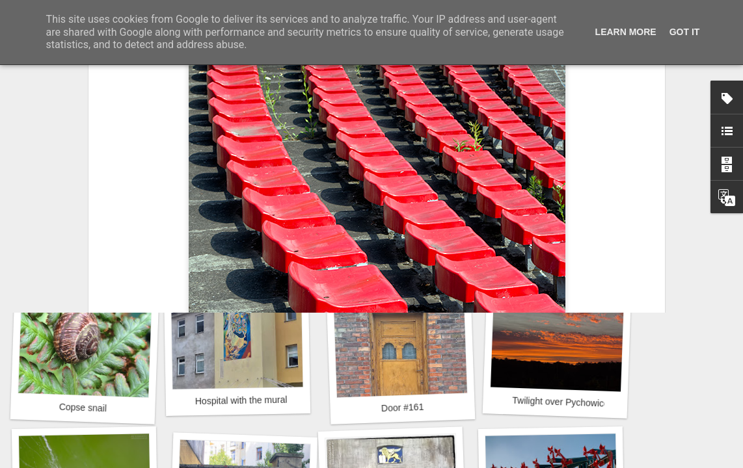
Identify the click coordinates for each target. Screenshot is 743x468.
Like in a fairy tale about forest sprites (119, 229)
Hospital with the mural (241, 400)
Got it (684, 32)
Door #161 (402, 407)
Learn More (625, 32)
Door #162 (401, 223)
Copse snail (83, 408)
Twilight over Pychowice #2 (567, 402)
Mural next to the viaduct (247, 231)
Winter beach (555, 231)
